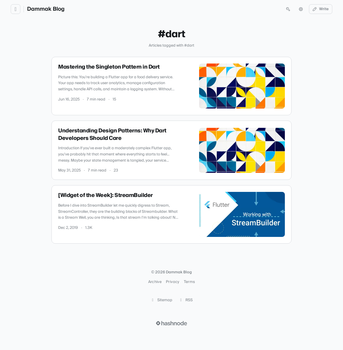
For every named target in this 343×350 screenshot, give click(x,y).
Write (320, 9)
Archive (155, 282)
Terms (189, 282)
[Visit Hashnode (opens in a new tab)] (171, 323)
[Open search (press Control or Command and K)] (288, 9)
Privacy (172, 282)
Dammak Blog (46, 9)
